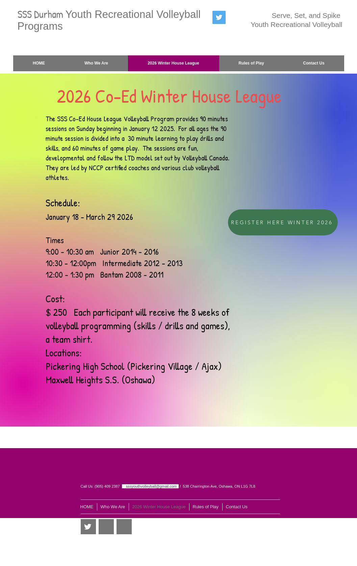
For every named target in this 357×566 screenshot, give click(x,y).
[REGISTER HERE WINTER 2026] (283, 222)
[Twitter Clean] (87, 526)
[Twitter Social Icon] (219, 17)
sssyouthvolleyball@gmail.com (151, 486)
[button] (251, 63)
